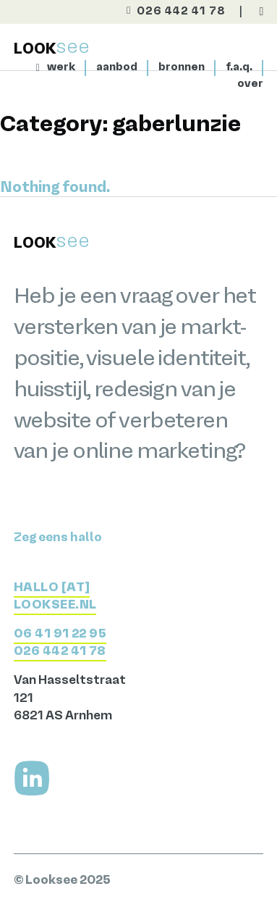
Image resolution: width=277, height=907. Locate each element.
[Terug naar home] (52, 48)
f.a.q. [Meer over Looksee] (239, 67)
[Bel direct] (171, 12)
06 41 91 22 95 (60, 634)
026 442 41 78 (60, 651)
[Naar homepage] (41, 68)
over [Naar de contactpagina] (250, 84)
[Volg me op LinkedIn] (32, 778)
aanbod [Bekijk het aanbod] (116, 67)
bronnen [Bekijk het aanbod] (181, 67)
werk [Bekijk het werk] (61, 67)
